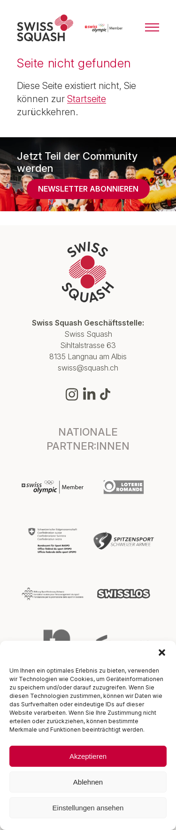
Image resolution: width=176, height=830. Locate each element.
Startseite (86, 98)
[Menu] (152, 28)
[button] (162, 652)
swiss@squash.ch (88, 367)
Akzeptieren (88, 756)
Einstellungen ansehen (88, 808)
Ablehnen (88, 782)
